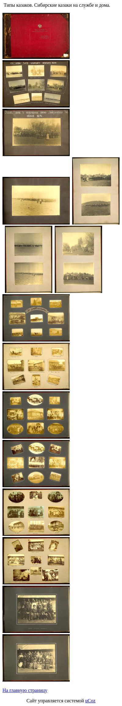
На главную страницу (24, 690)
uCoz (90, 700)
